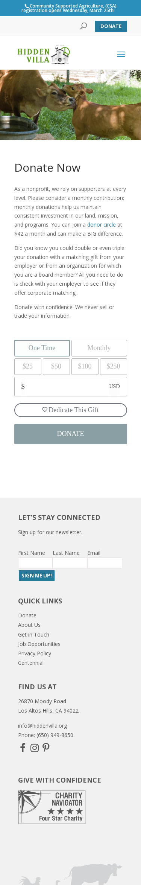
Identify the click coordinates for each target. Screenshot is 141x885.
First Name (31, 552)
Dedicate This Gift (70, 410)
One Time (42, 348)
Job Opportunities (39, 643)
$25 (28, 366)
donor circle (101, 224)
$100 (85, 366)
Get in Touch (33, 634)
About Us (29, 624)
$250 (113, 366)
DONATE (70, 433)
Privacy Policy (34, 653)
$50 (56, 366)
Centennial (31, 662)
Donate (110, 26)
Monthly (99, 348)
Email (93, 552)
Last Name (66, 552)
